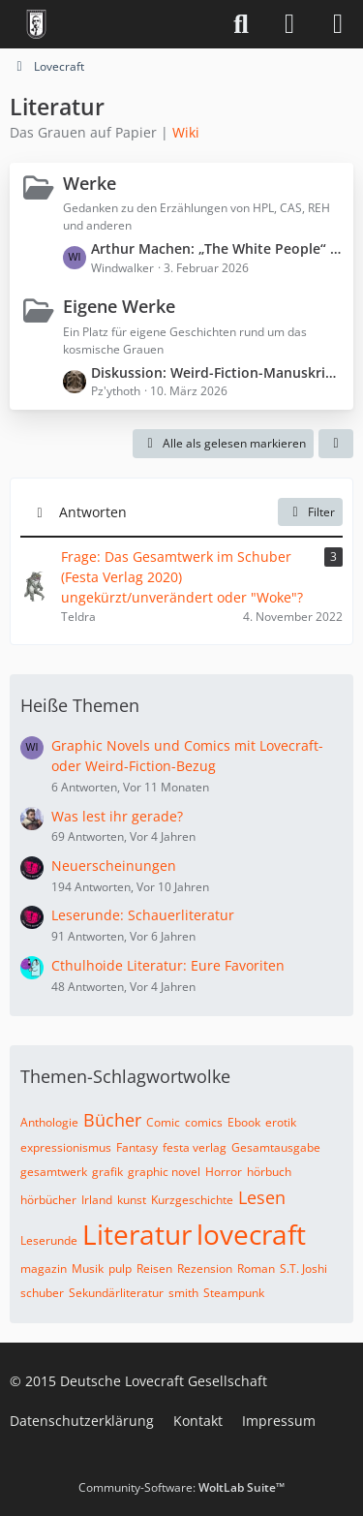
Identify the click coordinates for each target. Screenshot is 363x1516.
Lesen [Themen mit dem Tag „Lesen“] (262, 1197)
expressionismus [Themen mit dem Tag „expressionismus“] (65, 1147)
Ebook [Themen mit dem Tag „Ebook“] (243, 1122)
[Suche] (241, 24)
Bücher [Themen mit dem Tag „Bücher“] (112, 1119)
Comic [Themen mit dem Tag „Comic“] (163, 1122)
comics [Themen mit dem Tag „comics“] (204, 1122)
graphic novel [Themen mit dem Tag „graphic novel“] (164, 1171)
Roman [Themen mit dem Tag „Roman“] (256, 1268)
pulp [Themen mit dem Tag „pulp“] (120, 1268)
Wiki (185, 132)
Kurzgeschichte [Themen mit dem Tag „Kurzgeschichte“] (192, 1199)
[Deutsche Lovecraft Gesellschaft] (36, 24)
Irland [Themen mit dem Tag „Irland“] (96, 1199)
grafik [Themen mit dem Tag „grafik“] (107, 1171)
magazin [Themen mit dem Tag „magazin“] (43, 1268)
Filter (310, 512)
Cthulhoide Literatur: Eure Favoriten (168, 965)
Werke (89, 183)
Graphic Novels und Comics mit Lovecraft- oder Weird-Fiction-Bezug (187, 755)
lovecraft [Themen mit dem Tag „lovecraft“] (251, 1234)
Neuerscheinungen (113, 865)
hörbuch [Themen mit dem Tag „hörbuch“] (269, 1171)
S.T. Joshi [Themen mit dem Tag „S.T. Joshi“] (303, 1268)
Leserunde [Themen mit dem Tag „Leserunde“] (48, 1240)
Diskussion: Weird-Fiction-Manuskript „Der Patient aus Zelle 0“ (217, 372)
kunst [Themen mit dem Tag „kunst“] (131, 1199)
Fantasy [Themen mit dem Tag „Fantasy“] (137, 1147)
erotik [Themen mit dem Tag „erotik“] (280, 1122)
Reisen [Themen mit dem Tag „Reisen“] (154, 1268)
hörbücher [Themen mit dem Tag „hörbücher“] (48, 1199)
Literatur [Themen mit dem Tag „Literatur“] (137, 1234)
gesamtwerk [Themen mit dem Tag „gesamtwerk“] (53, 1171)
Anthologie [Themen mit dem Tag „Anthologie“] (49, 1122)
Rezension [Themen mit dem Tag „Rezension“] (204, 1268)
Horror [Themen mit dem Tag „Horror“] (223, 1171)
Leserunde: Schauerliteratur (142, 915)
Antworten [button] (93, 512)
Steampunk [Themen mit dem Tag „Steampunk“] (233, 1292)
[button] (335, 443)
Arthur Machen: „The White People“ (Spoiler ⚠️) (217, 248)
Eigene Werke (119, 306)
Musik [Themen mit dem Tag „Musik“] (88, 1268)
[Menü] (337, 24)
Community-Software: (181, 1487)
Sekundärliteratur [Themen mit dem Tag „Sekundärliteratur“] (116, 1292)
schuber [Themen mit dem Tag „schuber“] (42, 1292)
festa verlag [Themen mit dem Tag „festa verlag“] (195, 1147)
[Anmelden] (289, 24)
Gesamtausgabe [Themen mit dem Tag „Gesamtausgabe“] (275, 1147)
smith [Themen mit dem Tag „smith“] (183, 1292)
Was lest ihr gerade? (117, 816)
